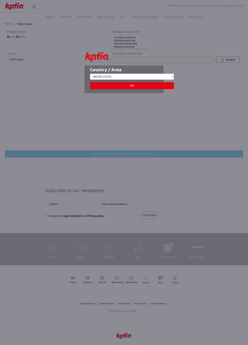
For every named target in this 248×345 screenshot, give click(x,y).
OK (132, 85)
